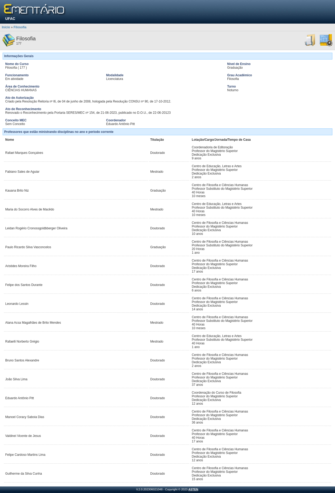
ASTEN (193, 489)
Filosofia (20, 27)
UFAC (10, 19)
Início (6, 27)
